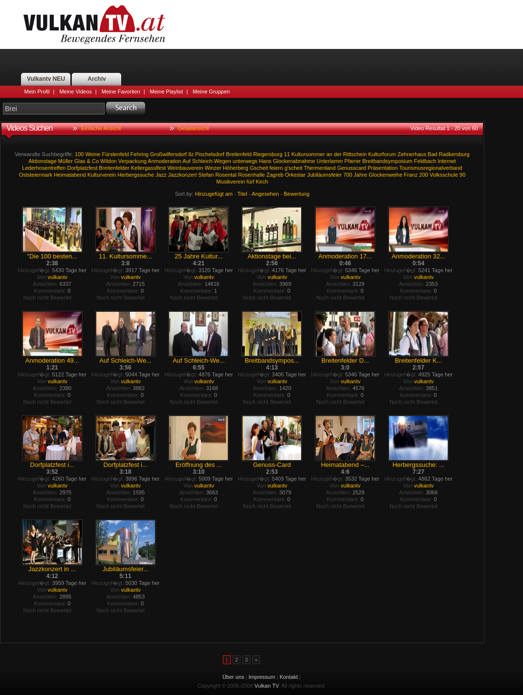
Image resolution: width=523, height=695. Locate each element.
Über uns (233, 677)
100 (79, 154)
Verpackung (132, 161)
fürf (250, 182)
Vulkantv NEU (46, 78)
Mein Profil (37, 91)
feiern (276, 168)
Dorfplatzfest (82, 168)
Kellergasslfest (148, 168)
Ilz (191, 154)
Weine (92, 154)
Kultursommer (308, 154)
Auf (186, 161)
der (338, 154)
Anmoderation (164, 161)
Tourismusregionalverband (430, 168)
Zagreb (274, 175)
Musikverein (231, 182)
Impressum (262, 677)
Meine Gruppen (211, 91)
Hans (265, 161)
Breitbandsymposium (387, 161)
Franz (410, 175)
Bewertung (297, 194)
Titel (242, 194)
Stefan (206, 175)
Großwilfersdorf (168, 154)
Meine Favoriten (121, 91)
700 (347, 175)
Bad (432, 154)
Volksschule (444, 175)
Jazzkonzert (182, 175)
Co (95, 161)
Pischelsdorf (209, 154)
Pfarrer (353, 161)
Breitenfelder (114, 168)
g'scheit (293, 168)
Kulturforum (382, 154)
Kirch (262, 182)
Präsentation (383, 168)
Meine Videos (75, 91)
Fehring (140, 154)
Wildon (108, 161)
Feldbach (425, 161)
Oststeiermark (35, 175)
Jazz (161, 175)
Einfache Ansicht (101, 128)
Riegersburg (268, 154)
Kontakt (289, 677)
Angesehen (265, 194)
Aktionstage (42, 161)
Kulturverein (101, 175)
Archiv (96, 78)
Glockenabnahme (294, 161)
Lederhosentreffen (43, 168)
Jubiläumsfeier (324, 175)
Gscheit (259, 168)
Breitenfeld (239, 154)
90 (462, 175)
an (329, 154)
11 (287, 154)
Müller (65, 161)
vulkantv (57, 277)
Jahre (361, 175)
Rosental (225, 175)
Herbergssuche (135, 175)
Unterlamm (330, 161)
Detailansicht (193, 128)
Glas (80, 161)
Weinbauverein (185, 168)
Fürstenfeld (115, 154)
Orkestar (295, 175)
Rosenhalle (251, 175)
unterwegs (245, 161)
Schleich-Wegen (211, 161)
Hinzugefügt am (214, 194)
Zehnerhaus (411, 154)
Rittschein (355, 154)
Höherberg (235, 168)
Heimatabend (70, 175)
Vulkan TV (94, 24)
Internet (446, 161)
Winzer (213, 168)
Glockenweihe (385, 175)
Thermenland (320, 168)
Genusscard (351, 168)
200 (423, 175)
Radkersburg (454, 154)
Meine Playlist (166, 91)
